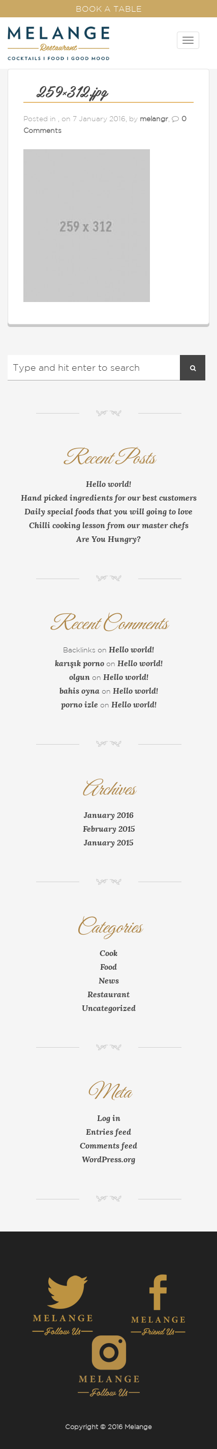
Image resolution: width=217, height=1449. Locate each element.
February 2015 (109, 829)
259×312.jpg (71, 93)
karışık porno (79, 663)
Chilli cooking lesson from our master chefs (109, 525)
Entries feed (108, 1132)
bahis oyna (79, 691)
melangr (154, 119)
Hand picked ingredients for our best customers (109, 498)
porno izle (79, 704)
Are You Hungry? (108, 539)
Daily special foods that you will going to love (108, 511)
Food (108, 967)
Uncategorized (109, 1008)
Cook (108, 953)
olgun (79, 677)
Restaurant (108, 994)
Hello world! (108, 484)
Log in (108, 1118)
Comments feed (108, 1145)
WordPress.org (108, 1159)
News (109, 980)
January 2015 (108, 842)
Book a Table (109, 8)
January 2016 (109, 815)
